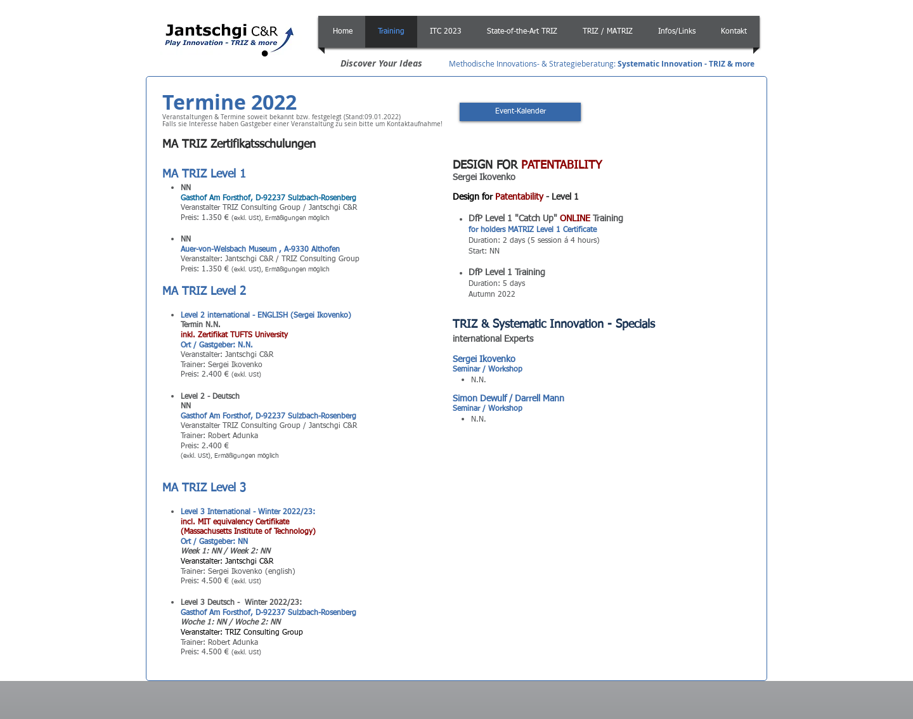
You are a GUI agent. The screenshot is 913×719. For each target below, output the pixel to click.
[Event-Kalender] (520, 112)
